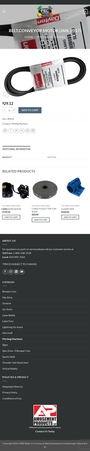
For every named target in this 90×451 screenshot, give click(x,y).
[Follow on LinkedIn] (16, 271)
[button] (4, 11)
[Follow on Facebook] (5, 271)
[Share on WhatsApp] (5, 130)
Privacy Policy (9, 392)
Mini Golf (7, 332)
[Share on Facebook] (10, 130)
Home (29, 37)
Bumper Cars (9, 291)
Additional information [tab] (16, 149)
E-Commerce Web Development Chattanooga (53, 443)
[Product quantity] (9, 110)
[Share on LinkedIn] (33, 130)
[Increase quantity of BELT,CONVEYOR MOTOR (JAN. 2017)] (14, 110)
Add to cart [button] (11, 217)
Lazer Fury (7, 321)
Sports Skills (8, 356)
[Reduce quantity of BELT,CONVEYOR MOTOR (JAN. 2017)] (4, 110)
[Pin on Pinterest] (27, 130)
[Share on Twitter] (16, 130)
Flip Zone (7, 297)
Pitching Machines (51, 37)
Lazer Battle (8, 315)
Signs (5, 344)
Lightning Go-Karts (12, 327)
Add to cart (30, 110)
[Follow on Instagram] (10, 271)
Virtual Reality (10, 368)
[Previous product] (47, 42)
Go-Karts (7, 309)
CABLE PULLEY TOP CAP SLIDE (44, 210)
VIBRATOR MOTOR (11, 209)
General (6, 303)
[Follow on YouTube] (21, 271)
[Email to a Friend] (21, 130)
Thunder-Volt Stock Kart (15, 362)
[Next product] (42, 42)
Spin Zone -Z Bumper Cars (16, 350)
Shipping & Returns (12, 386)
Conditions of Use (12, 398)
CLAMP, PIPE (67, 209)
